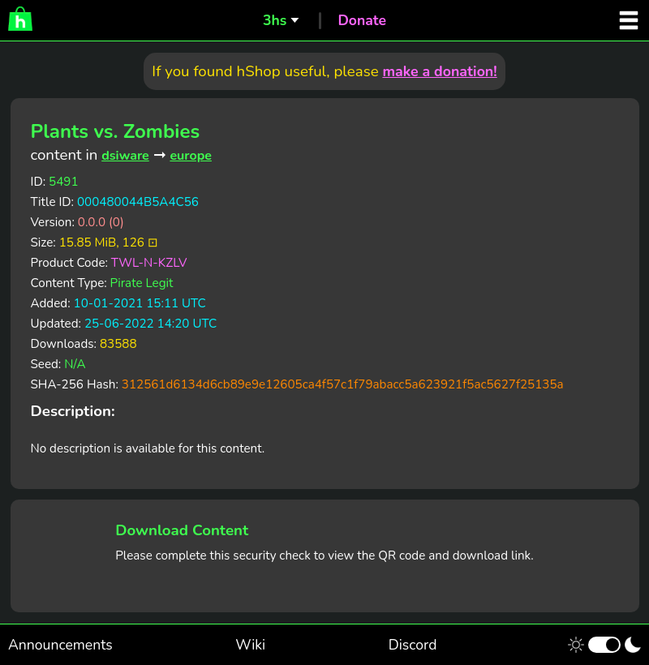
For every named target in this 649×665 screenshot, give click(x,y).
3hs (274, 20)
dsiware (125, 156)
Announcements (60, 644)
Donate (361, 20)
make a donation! (439, 71)
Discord (413, 644)
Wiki (250, 644)
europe (191, 156)
